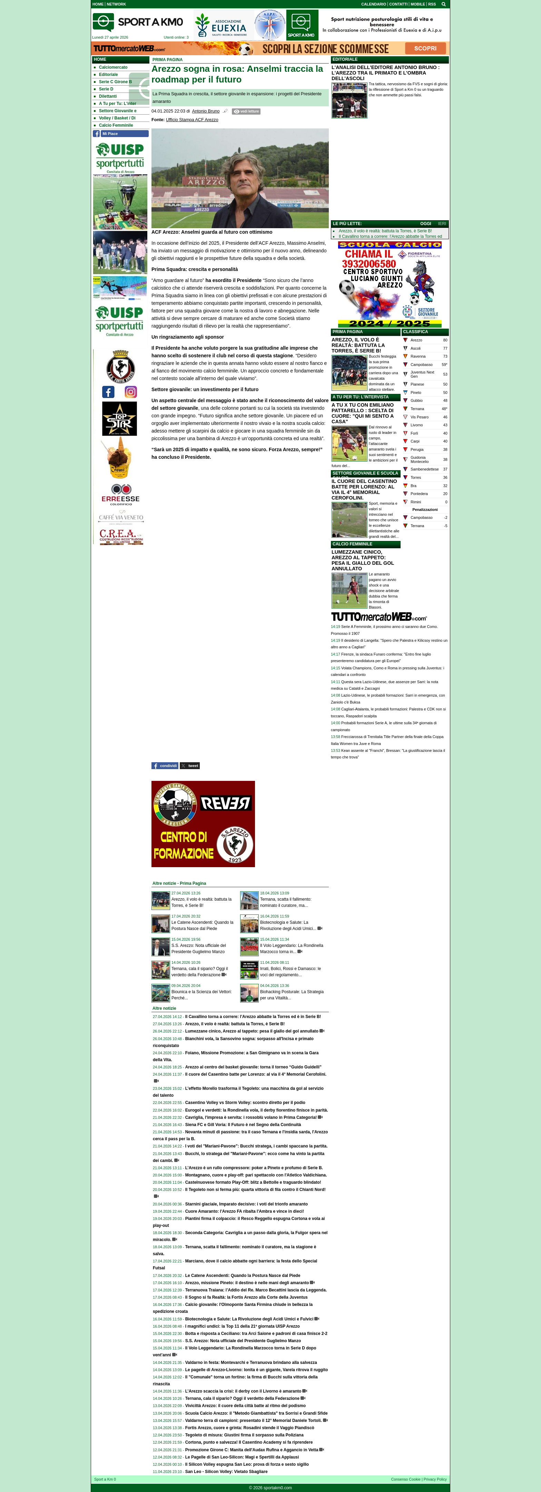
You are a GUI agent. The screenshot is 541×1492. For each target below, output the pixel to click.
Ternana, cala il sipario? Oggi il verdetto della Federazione (242, 1398)
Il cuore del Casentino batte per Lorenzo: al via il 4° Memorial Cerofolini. (256, 1074)
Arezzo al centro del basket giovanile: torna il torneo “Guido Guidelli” (253, 1067)
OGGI (425, 223)
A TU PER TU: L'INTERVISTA (361, 397)
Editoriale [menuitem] (106, 74)
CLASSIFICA (415, 331)
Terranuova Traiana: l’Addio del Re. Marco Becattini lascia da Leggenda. (256, 1290)
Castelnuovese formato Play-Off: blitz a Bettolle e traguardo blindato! (253, 1182)
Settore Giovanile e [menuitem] (115, 110)
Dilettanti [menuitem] (105, 96)
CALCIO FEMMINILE (352, 544)
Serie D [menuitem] (103, 89)
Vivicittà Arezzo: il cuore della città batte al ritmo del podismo (245, 1405)
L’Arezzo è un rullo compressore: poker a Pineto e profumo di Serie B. (254, 1167)
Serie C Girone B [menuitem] (113, 81)
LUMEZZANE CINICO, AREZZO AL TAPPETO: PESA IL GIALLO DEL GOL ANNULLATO (363, 560)
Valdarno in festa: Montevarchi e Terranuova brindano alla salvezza (251, 1362)
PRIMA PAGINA (348, 331)
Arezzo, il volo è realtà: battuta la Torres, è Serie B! (235, 1023)
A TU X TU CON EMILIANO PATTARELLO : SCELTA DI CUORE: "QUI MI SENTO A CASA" (363, 413)
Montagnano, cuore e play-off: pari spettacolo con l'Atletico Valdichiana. (256, 1175)
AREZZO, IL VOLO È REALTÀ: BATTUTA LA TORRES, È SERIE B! (358, 345)
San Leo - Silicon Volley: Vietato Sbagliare (226, 1471)
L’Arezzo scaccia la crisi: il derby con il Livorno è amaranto (243, 1391)
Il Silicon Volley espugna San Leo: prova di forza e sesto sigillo (247, 1464)
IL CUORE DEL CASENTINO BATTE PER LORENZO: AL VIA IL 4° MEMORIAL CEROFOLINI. (364, 489)
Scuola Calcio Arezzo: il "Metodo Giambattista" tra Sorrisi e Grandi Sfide (256, 1413)
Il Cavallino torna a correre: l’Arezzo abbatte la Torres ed (390, 236)
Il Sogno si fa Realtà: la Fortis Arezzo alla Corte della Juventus (246, 1297)
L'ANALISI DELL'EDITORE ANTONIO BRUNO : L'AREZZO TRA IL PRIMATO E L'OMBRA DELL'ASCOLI (386, 73)
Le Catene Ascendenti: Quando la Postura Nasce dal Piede (243, 1275)
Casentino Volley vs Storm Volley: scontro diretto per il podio (245, 1102)
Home (100, 59)
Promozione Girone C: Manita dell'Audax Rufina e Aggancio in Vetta (251, 1449)
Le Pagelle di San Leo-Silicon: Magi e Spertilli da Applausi (242, 1457)
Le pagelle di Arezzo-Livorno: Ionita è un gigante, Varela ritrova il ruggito (256, 1369)
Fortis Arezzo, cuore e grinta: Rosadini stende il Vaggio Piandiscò (249, 1427)
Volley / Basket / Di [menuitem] (115, 118)
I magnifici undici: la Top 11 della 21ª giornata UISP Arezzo (242, 1326)
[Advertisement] (390, 171)
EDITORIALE (345, 59)
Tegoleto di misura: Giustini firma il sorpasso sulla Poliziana (244, 1435)
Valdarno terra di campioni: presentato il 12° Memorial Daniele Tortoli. (253, 1420)
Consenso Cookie (406, 1479)
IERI (442, 223)
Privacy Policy (435, 1479)
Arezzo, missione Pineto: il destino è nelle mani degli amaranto (247, 1282)
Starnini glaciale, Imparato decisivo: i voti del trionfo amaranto (246, 1204)
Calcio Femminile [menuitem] (113, 125)
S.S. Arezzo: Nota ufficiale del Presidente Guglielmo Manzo (243, 1340)
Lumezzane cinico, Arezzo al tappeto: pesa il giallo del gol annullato (251, 1031)
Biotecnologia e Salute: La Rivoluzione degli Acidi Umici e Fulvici (249, 1319)
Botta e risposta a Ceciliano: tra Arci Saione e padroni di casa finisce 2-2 (256, 1333)
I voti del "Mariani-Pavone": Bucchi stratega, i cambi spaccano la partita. (256, 1146)
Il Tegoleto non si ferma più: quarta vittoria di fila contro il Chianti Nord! (255, 1189)
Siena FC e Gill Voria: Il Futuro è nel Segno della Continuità (243, 1124)
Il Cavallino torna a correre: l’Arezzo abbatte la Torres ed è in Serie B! (253, 1016)
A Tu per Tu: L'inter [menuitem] (115, 103)
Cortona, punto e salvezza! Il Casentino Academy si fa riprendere (249, 1442)
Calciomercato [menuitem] (111, 67)
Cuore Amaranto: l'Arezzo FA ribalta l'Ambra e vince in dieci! (244, 1211)
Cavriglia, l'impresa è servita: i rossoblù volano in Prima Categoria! (251, 1117)
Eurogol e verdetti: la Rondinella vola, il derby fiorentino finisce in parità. (256, 1110)
